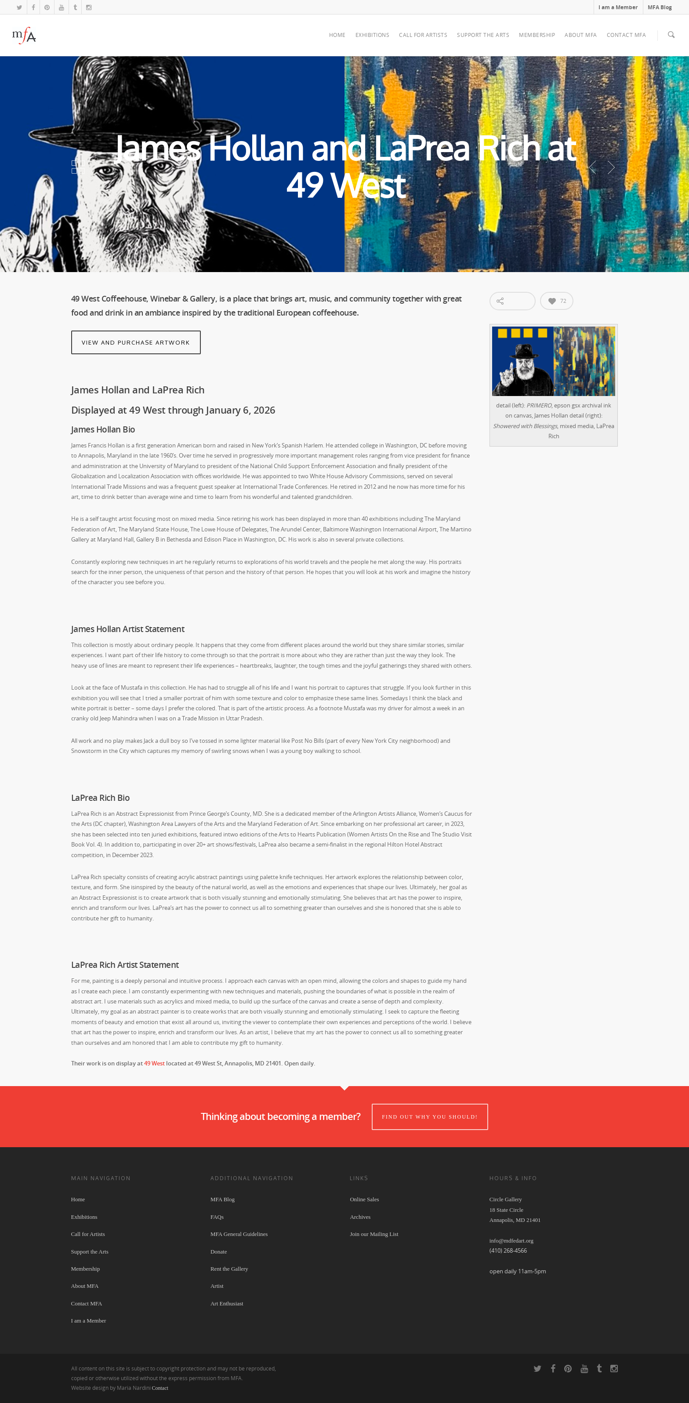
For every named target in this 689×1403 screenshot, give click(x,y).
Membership (537, 35)
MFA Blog (660, 7)
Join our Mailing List (374, 1234)
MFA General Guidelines (239, 1234)
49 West (154, 1064)
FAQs (217, 1217)
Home (337, 35)
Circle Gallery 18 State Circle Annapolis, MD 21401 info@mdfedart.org (515, 1221)
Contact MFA (626, 35)
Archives (360, 1217)
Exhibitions (372, 35)
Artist (217, 1286)
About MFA (581, 35)
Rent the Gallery (229, 1269)
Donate (218, 1252)
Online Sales (364, 1200)
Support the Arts (483, 35)
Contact (160, 1388)
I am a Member (618, 7)
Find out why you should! (430, 1118)
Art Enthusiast (226, 1304)
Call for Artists (423, 35)
